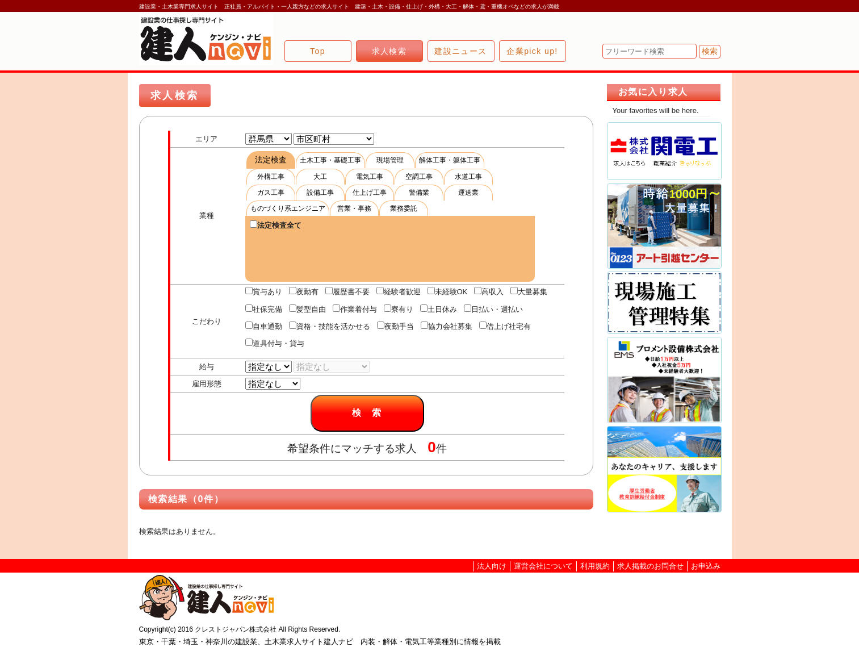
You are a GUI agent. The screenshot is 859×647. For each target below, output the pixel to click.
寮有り (398, 309)
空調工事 (419, 177)
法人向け (491, 566)
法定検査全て (275, 224)
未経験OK (448, 291)
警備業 (419, 193)
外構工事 (270, 177)
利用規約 (595, 566)
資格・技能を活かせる (329, 326)
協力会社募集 (446, 326)
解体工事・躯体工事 (449, 160)
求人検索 (389, 51)
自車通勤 (263, 326)
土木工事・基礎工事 (330, 160)
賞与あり (263, 291)
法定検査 (271, 159)
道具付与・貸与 (274, 343)
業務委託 (403, 208)
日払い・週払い (493, 309)
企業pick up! (532, 51)
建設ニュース (460, 51)
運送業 (468, 193)
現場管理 (390, 160)
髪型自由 (307, 309)
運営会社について (543, 566)
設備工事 (320, 193)
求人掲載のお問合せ (650, 566)
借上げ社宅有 (505, 326)
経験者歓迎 (398, 291)
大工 (320, 177)
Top (317, 51)
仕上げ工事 (370, 193)
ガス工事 (270, 193)
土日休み (438, 309)
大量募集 (528, 291)
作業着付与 (355, 309)
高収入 (489, 291)
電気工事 (369, 177)
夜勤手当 (395, 326)
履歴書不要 (347, 291)
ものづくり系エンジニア (287, 208)
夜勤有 (304, 291)
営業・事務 (354, 208)
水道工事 (468, 177)
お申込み (705, 566)
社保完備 (263, 309)
